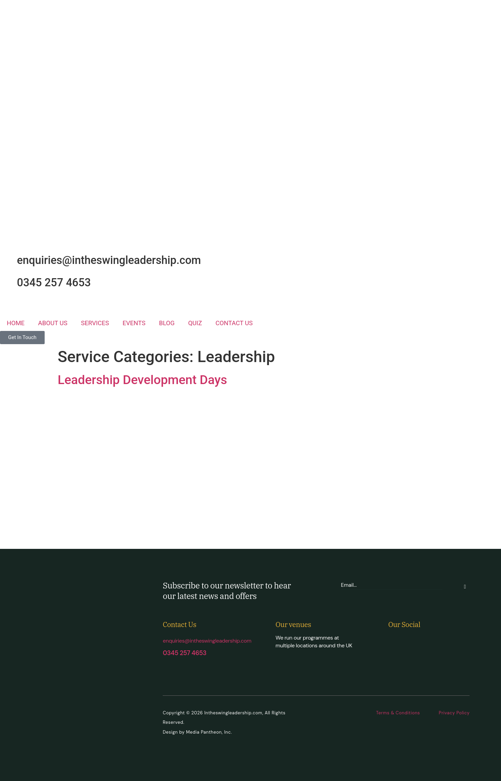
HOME (16, 323)
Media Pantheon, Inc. (209, 732)
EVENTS (133, 323)
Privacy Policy (454, 713)
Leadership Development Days (142, 380)
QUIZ (195, 323)
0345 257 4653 (54, 282)
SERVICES (95, 323)
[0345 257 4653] (8, 281)
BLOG (167, 323)
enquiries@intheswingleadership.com (109, 260)
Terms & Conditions (398, 713)
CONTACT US (234, 323)
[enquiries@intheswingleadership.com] (8, 259)
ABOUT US (53, 323)
